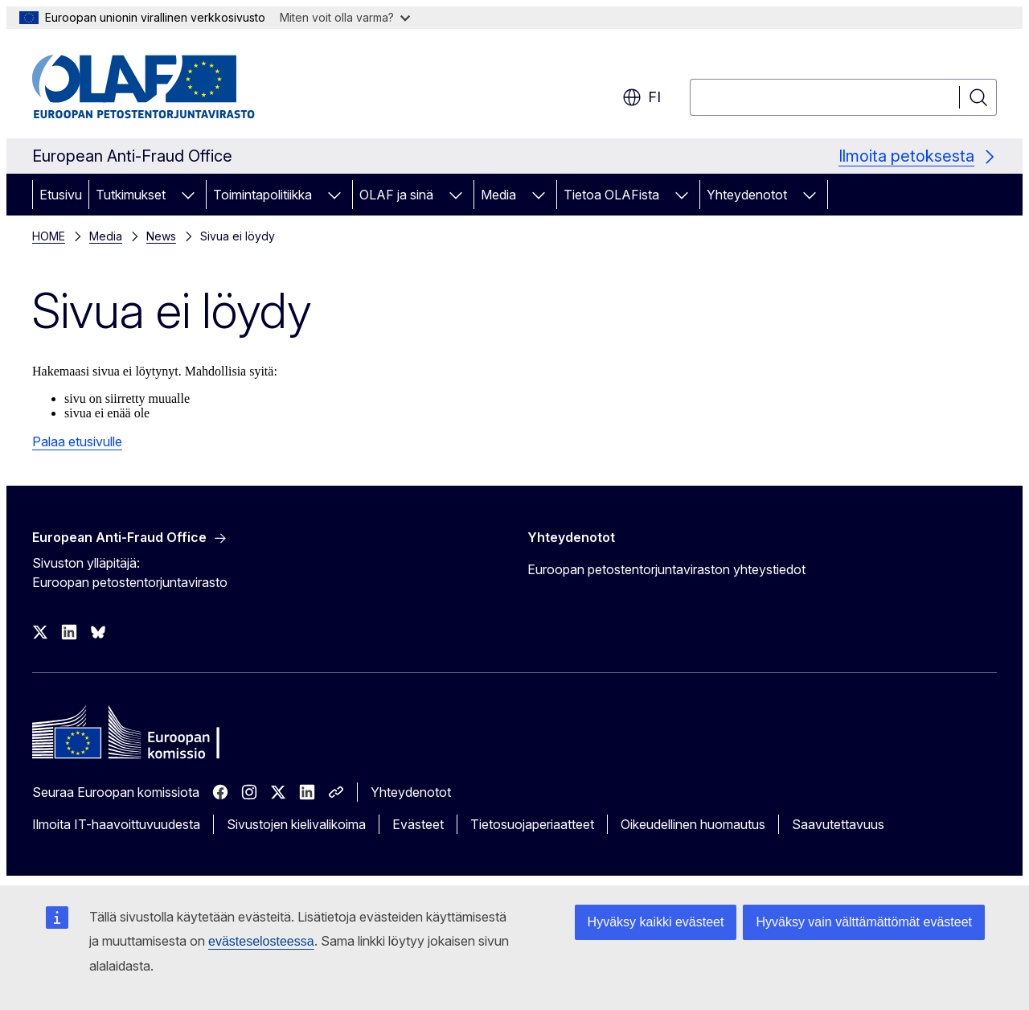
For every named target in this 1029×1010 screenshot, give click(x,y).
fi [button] (641, 97)
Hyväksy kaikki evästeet (656, 922)
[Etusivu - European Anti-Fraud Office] (161, 87)
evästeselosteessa (261, 941)
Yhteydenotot (747, 195)
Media (498, 195)
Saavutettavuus (838, 824)
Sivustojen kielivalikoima (296, 824)
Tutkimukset (131, 195)
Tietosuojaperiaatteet (532, 824)
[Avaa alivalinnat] (188, 195)
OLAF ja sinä (396, 195)
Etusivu (60, 195)
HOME (48, 236)
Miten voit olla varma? (345, 17)
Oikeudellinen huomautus (693, 824)
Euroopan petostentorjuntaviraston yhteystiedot (666, 569)
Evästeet (418, 824)
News (161, 236)
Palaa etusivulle (77, 441)
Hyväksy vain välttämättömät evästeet (864, 922)
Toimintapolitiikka (262, 195)
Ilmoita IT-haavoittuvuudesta (116, 824)
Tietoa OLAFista (611, 195)
